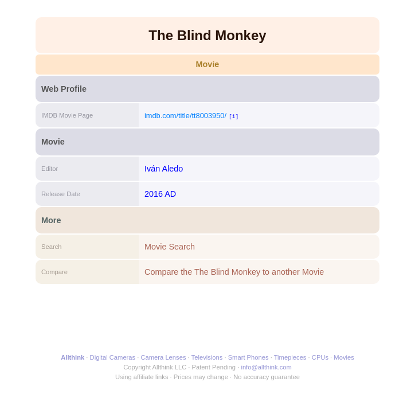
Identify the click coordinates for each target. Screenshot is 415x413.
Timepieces (290, 357)
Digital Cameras (113, 357)
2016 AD (160, 193)
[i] (233, 116)
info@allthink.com (266, 367)
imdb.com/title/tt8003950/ (185, 115)
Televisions (207, 357)
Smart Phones (248, 357)
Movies (344, 357)
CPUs (320, 357)
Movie (208, 64)
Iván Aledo (163, 168)
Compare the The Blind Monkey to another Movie (234, 271)
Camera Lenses (163, 357)
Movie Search (169, 246)
